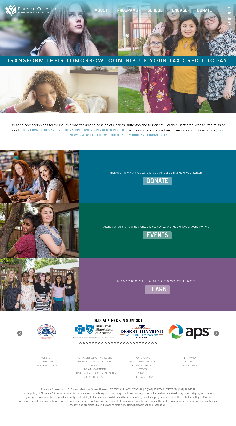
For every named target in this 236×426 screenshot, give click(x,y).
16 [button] (127, 343)
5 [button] (93, 343)
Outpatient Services (95, 377)
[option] (46, 331)
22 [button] (146, 343)
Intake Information (95, 369)
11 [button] (112, 343)
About (101, 10)
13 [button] (118, 343)
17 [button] (131, 343)
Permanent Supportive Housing (95, 358)
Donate (204, 10)
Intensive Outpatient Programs (95, 361)
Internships (191, 361)
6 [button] (96, 343)
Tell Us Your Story (143, 377)
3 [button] (87, 343)
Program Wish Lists (143, 365)
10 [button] (109, 343)
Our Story (47, 358)
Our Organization (47, 365)
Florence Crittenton (52, 389)
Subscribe (143, 373)
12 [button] (115, 343)
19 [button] (137, 343)
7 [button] (99, 343)
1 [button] (80, 343)
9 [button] (106, 343)
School (155, 10)
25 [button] (156, 343)
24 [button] (152, 343)
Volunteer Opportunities (143, 361)
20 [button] (140, 343)
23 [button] (149, 343)
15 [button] (124, 343)
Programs (127, 10)
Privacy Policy (191, 365)
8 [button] (102, 343)
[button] (19, 333)
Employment (191, 358)
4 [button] (90, 343)
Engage (179, 10)
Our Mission (47, 361)
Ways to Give (143, 358)
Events (157, 235)
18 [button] (134, 343)
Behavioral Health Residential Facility (95, 373)
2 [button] (84, 343)
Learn (157, 289)
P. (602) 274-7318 (132, 389)
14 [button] (121, 343)
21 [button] (143, 343)
